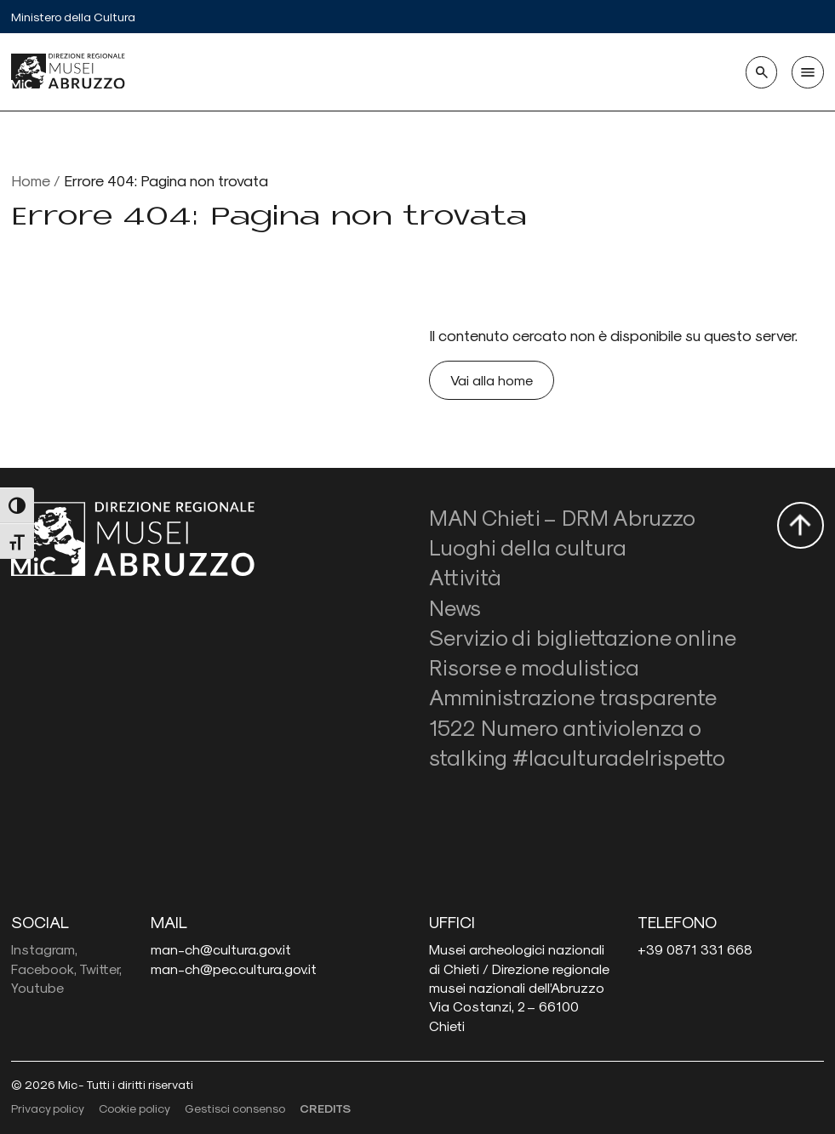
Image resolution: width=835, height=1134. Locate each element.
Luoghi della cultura (527, 546)
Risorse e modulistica (534, 666)
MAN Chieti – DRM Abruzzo (562, 517)
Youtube (37, 987)
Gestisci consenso (235, 1108)
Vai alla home (491, 380)
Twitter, (100, 968)
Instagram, (44, 949)
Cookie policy (134, 1108)
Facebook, (44, 968)
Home (30, 180)
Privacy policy (47, 1108)
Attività (465, 576)
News (455, 607)
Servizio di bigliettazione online (582, 637)
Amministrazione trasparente (573, 696)
